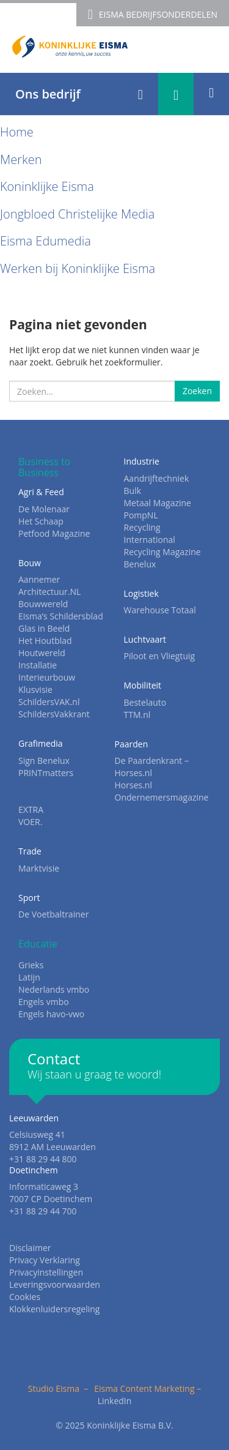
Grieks (30, 965)
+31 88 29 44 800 (43, 1159)
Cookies (24, 1296)
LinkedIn (115, 1401)
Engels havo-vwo (51, 1014)
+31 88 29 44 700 (43, 1211)
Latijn (29, 977)
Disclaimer (30, 1248)
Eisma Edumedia (45, 241)
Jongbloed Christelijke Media (77, 214)
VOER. (30, 822)
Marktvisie (38, 868)
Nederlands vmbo (53, 989)
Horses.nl (133, 785)
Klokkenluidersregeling (54, 1309)
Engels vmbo (43, 1001)
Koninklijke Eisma (47, 186)
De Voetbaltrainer (53, 914)
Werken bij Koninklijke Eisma (77, 268)
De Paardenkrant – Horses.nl (152, 767)
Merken (21, 159)
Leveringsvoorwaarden (54, 1284)
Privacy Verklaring (44, 1260)
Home (17, 132)
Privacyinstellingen (46, 1272)
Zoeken (197, 391)
